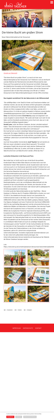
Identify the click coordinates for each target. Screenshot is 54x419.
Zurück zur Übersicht (10, 73)
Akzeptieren (10, 417)
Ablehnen (18, 417)
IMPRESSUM (17, 328)
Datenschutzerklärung (30, 417)
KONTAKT (38, 328)
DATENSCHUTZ (28, 328)
